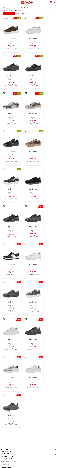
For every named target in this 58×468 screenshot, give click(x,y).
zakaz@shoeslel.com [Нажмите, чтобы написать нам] (6, 464)
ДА (8, 13)
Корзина (54, 1)
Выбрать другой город (21, 13)
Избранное (51, 1)
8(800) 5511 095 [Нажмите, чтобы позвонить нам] (8, 461)
